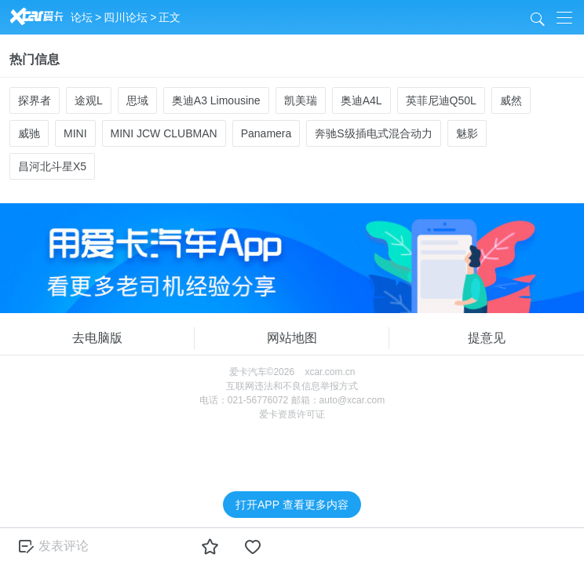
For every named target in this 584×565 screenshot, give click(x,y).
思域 (137, 100)
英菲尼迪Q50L (441, 100)
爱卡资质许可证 (292, 414)
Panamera (266, 133)
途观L (89, 100)
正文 (170, 17)
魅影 (467, 133)
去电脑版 (97, 337)
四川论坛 (126, 17)
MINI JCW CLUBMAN (164, 133)
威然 (511, 100)
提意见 (487, 337)
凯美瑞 (300, 100)
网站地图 (292, 337)
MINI (75, 133)
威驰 (29, 133)
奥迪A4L (361, 100)
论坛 (82, 17)
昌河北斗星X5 (52, 166)
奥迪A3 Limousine (216, 100)
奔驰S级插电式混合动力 (373, 133)
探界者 (34, 100)
